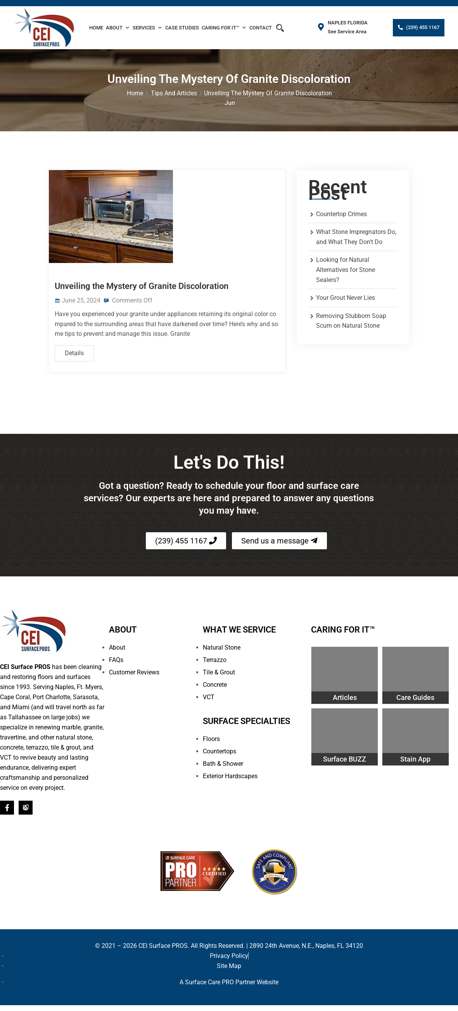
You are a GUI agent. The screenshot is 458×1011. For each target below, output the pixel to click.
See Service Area (347, 31)
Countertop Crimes (341, 214)
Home (96, 28)
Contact (260, 28)
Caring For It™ (224, 28)
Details (74, 347)
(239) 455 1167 (422, 27)
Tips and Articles (174, 93)
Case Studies (182, 28)
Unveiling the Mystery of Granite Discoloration (141, 280)
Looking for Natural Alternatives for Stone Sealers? (345, 270)
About (118, 28)
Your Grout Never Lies (345, 298)
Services (147, 28)
